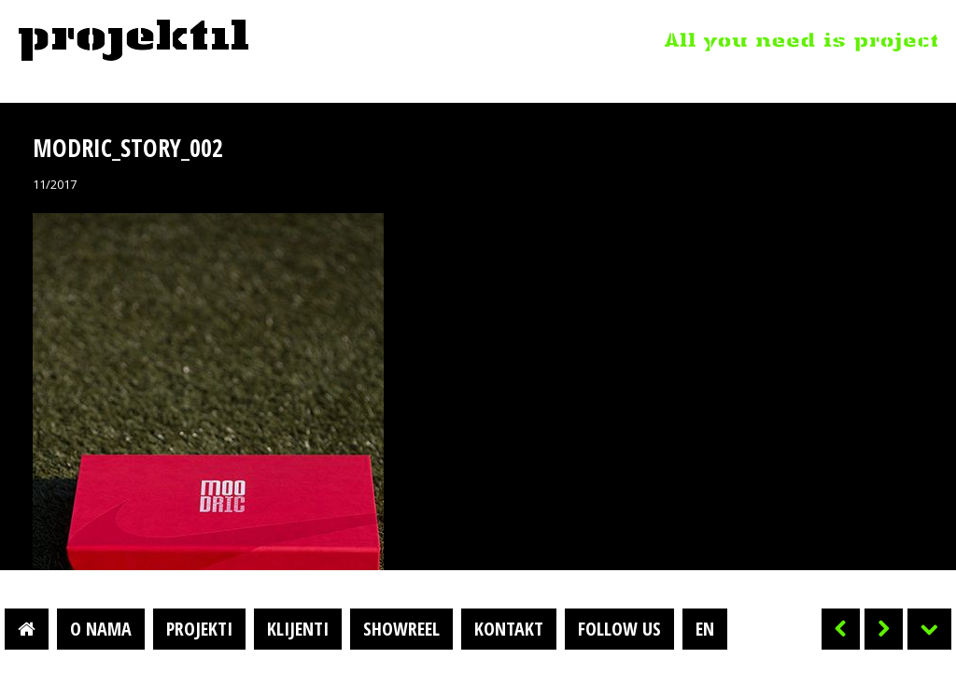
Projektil (133, 41)
